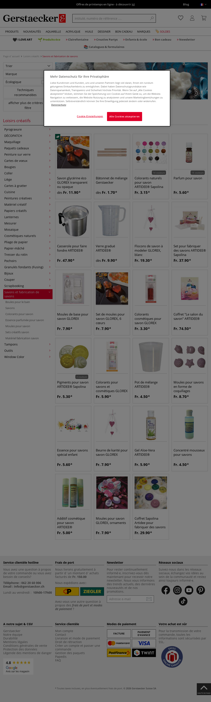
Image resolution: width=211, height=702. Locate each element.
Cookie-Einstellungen (90, 116)
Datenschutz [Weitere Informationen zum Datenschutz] (58, 104)
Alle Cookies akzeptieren (124, 116)
